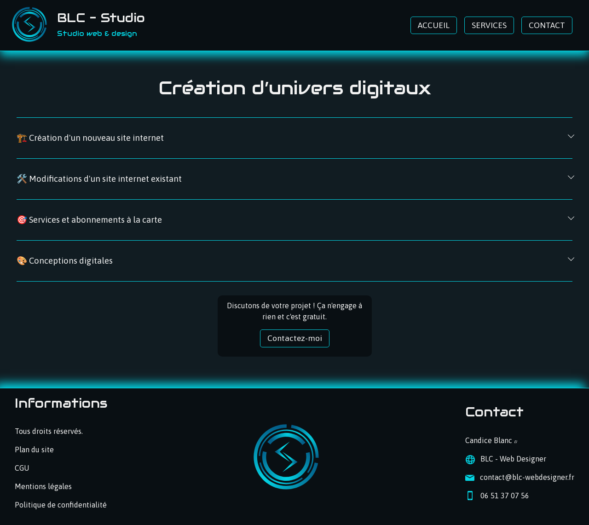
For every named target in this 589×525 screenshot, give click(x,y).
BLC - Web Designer (513, 459)
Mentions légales (43, 486)
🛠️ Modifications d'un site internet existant (99, 179)
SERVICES (489, 25)
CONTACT (547, 25)
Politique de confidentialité (61, 505)
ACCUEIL (434, 25)
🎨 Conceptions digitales (65, 260)
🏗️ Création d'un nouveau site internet (90, 138)
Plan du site (34, 449)
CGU (22, 468)
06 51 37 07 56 (504, 495)
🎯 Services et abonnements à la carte (89, 220)
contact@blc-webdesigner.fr (527, 477)
